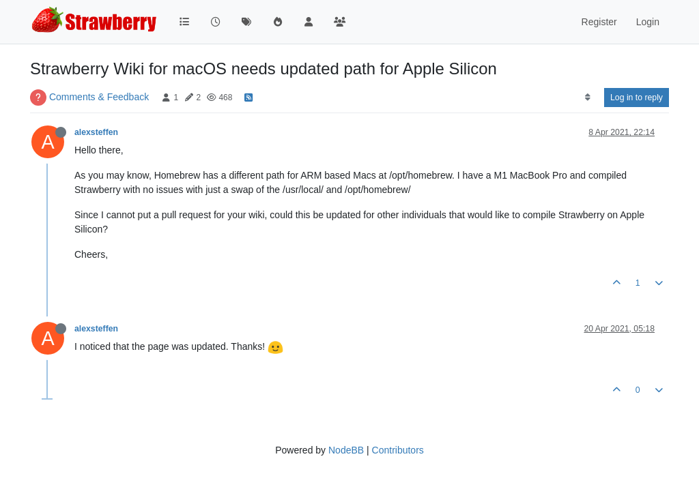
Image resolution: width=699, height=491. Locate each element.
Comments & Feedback (99, 96)
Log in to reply (636, 97)
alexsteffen (96, 132)
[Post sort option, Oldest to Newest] (587, 97)
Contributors (398, 450)
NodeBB (346, 450)
